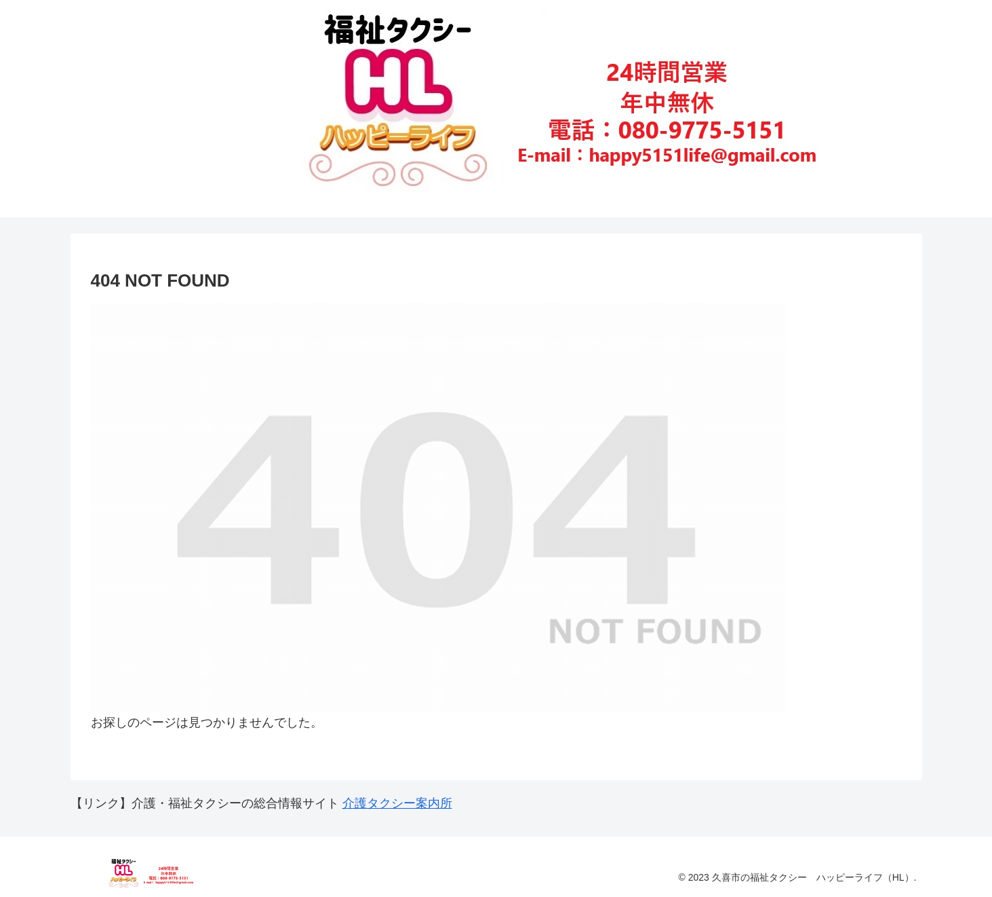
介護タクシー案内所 (397, 803)
